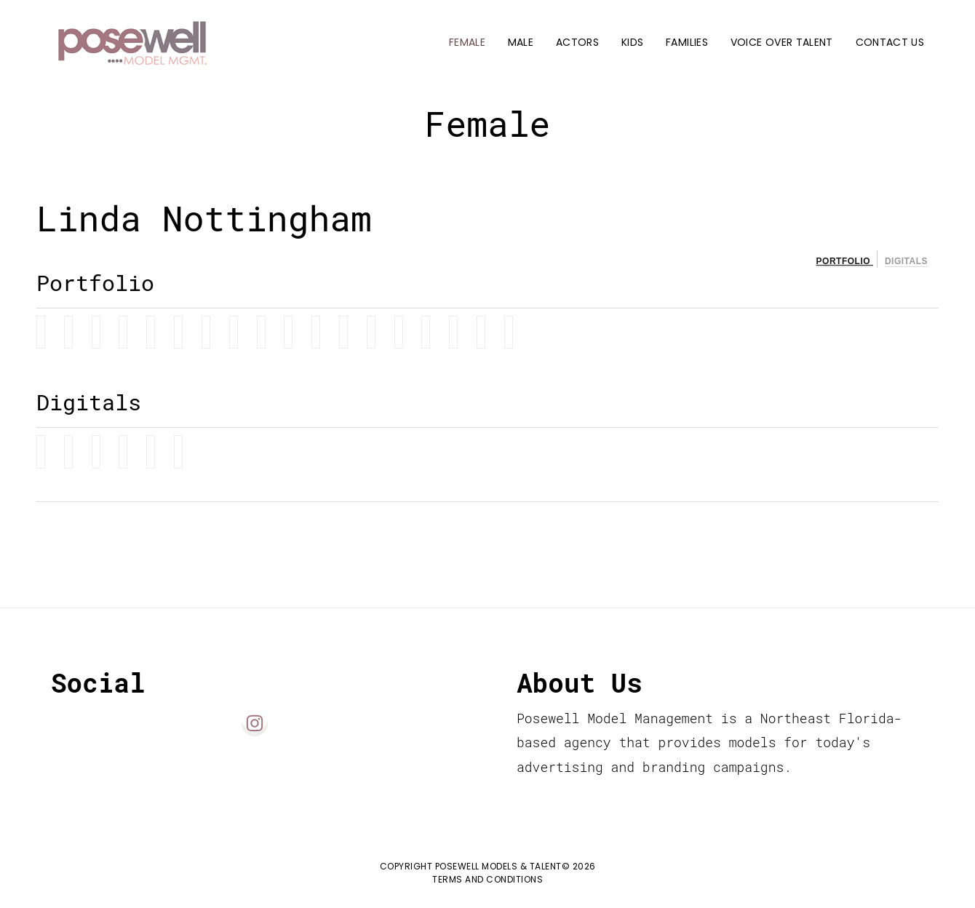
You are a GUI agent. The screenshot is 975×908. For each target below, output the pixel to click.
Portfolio (844, 261)
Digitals (906, 261)
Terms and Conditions (487, 879)
